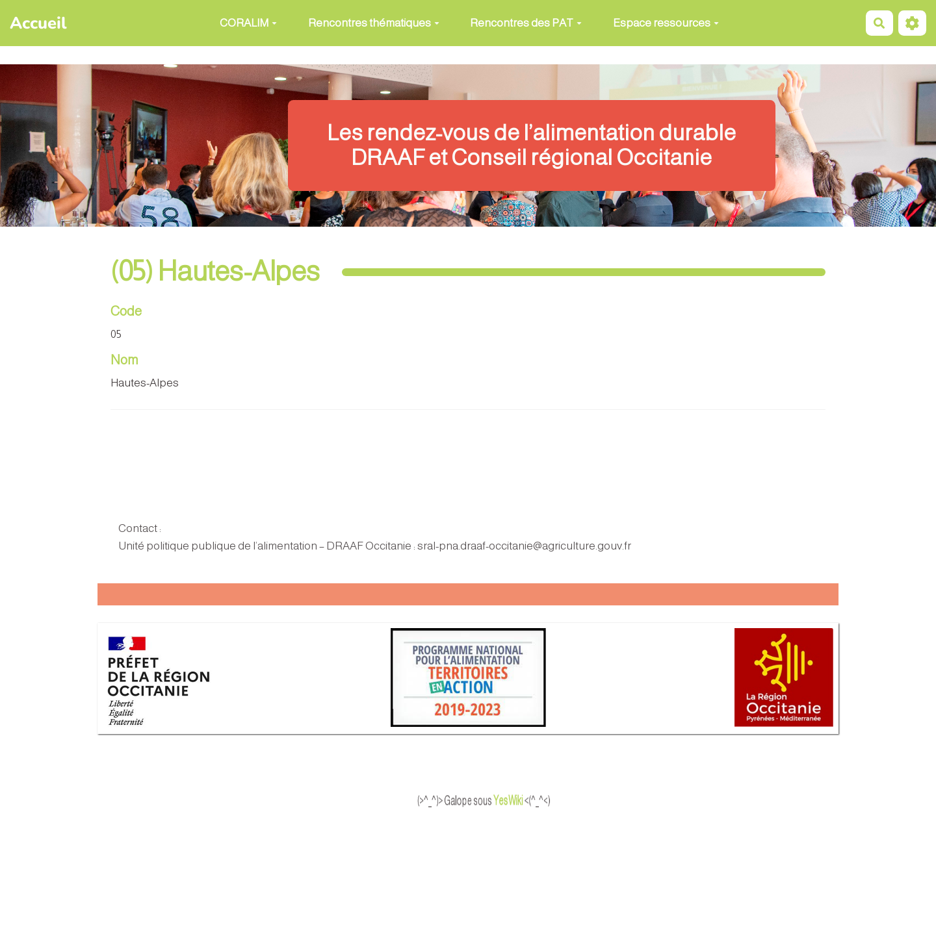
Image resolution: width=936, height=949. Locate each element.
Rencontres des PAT (526, 23)
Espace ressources (666, 23)
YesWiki (529, 801)
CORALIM (248, 23)
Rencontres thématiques (373, 23)
